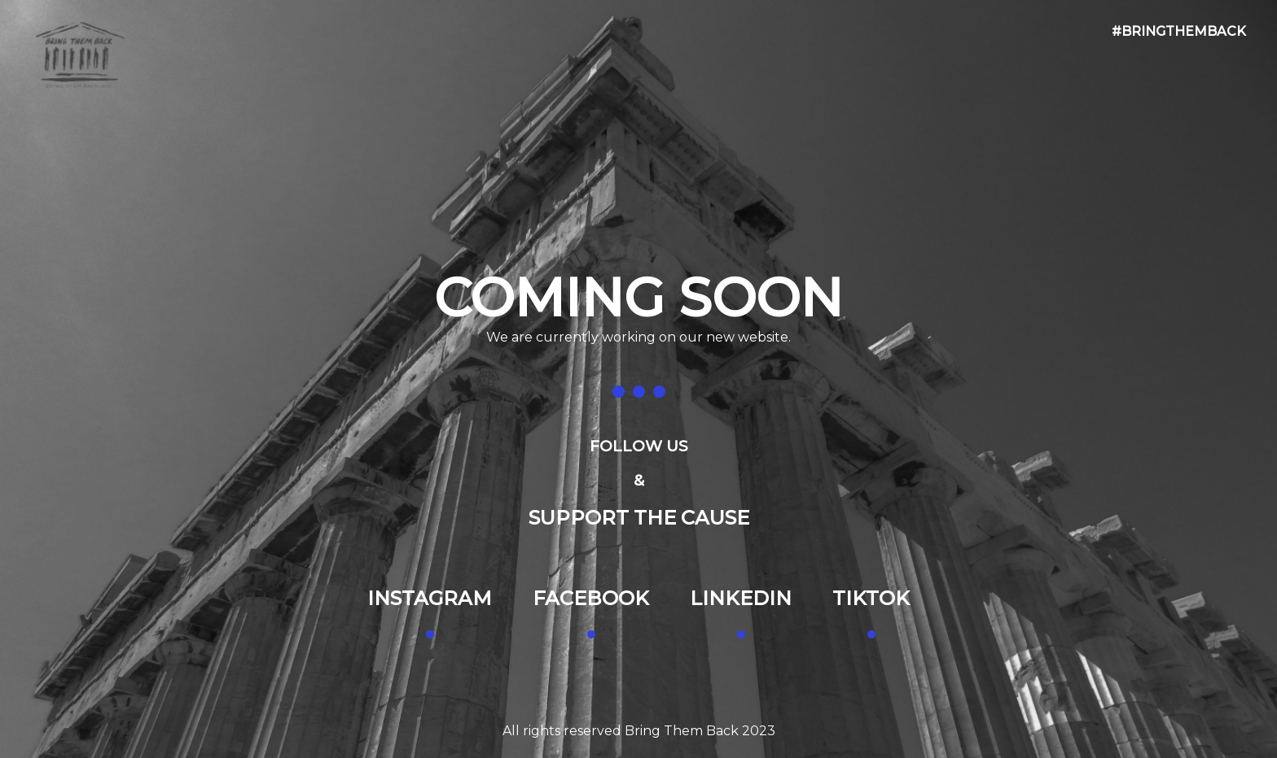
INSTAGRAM (429, 598)
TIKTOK (871, 598)
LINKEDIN (741, 598)
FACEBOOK (591, 598)
